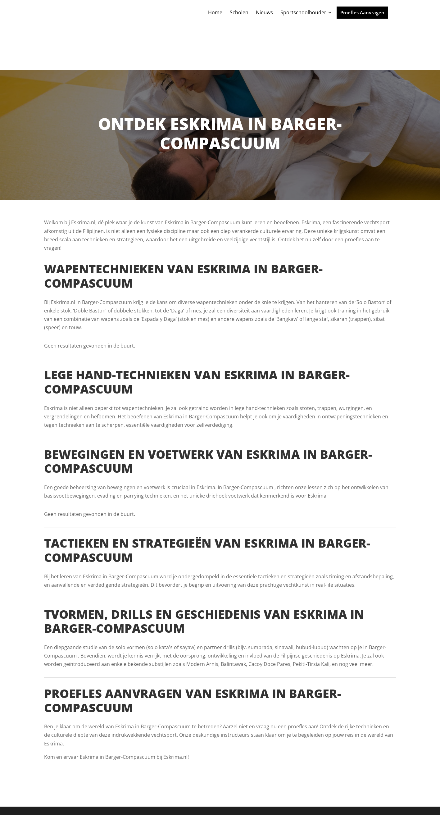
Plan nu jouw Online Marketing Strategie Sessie (280, 801)
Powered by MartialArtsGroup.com (180, 801)
